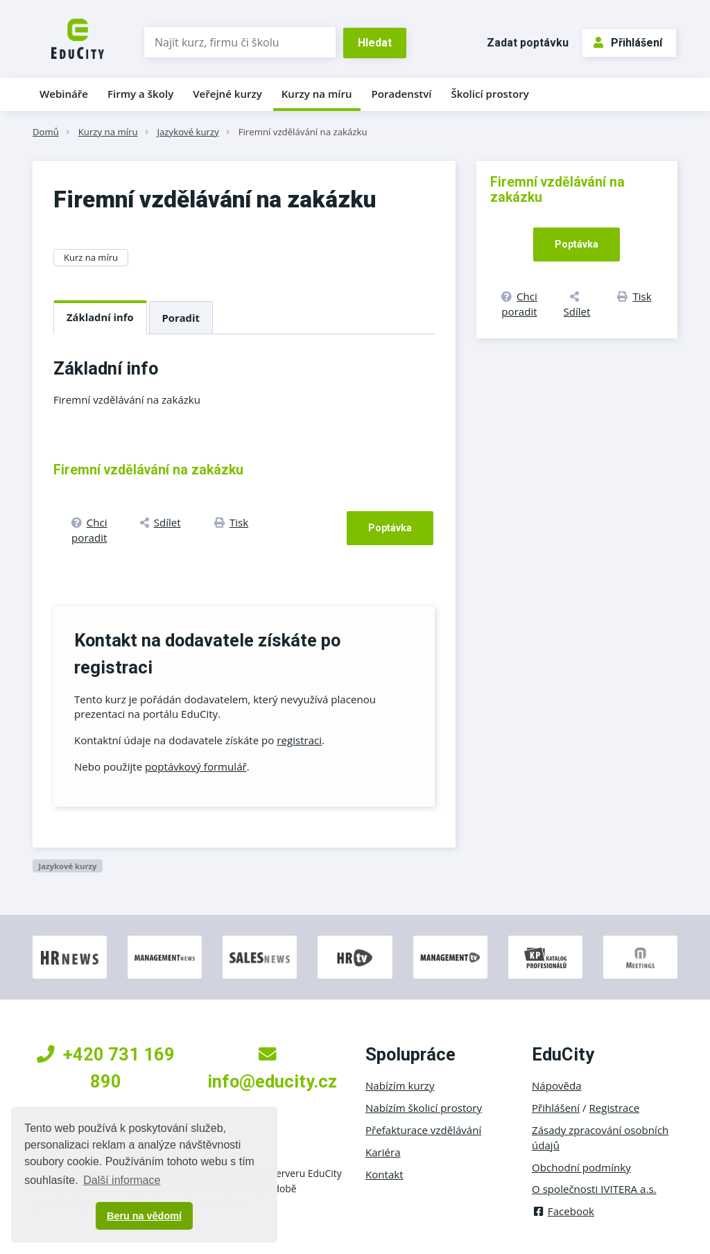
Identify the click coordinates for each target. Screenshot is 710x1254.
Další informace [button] (121, 1180)
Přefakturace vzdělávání (423, 1130)
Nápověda (557, 1085)
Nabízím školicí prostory (423, 1108)
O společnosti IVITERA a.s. (594, 1189)
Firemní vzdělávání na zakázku (303, 132)
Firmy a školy (140, 94)
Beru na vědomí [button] (144, 1215)
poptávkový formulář (196, 766)
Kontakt (384, 1174)
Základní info (100, 317)
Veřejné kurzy (227, 94)
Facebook (563, 1211)
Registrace (614, 1108)
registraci (299, 740)
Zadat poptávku (528, 42)
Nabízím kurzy (399, 1085)
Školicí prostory (489, 94)
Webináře (64, 94)
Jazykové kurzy (187, 132)
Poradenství (402, 94)
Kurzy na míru (317, 94)
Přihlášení (628, 42)
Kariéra (383, 1152)
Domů (46, 132)
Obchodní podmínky (581, 1167)
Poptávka (390, 527)
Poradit (181, 318)
